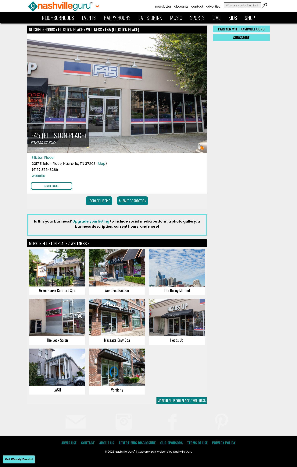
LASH (57, 390)
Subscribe (241, 37)
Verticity (117, 390)
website (38, 175)
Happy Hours (117, 17)
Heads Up (176, 340)
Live (216, 17)
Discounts (181, 6)
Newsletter (163, 6)
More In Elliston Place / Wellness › (59, 243)
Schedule (51, 186)
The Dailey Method (177, 290)
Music (176, 17)
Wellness (94, 29)
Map (101, 163)
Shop (250, 17)
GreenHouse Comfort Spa (57, 290)
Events (89, 17)
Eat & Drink (150, 17)
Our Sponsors (171, 442)
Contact (197, 6)
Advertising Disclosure (137, 442)
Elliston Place (71, 29)
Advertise (213, 6)
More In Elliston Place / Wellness (181, 400)
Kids (232, 17)
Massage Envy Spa (117, 340)
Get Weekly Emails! (19, 459)
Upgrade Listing (99, 200)
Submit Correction (132, 200)
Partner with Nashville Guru (241, 28)
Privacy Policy (223, 442)
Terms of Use (197, 442)
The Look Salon (57, 340)
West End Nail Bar (117, 290)
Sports (197, 17)
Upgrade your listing (91, 221)
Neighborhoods (58, 17)
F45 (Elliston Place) (122, 29)
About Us (106, 442)
